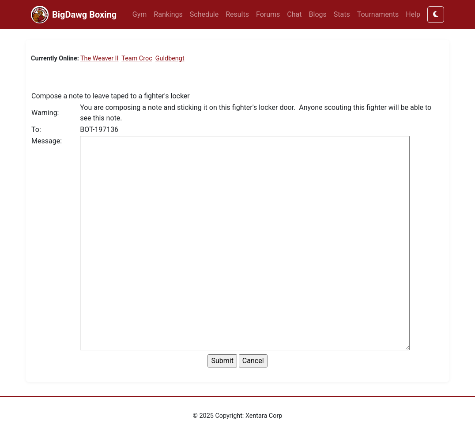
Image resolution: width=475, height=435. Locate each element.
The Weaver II (99, 58)
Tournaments (378, 14)
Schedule (204, 14)
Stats (342, 14)
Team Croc (136, 58)
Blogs (318, 14)
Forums (268, 14)
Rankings (168, 14)
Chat (294, 14)
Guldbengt (170, 58)
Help (413, 14)
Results (237, 14)
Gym (139, 14)
